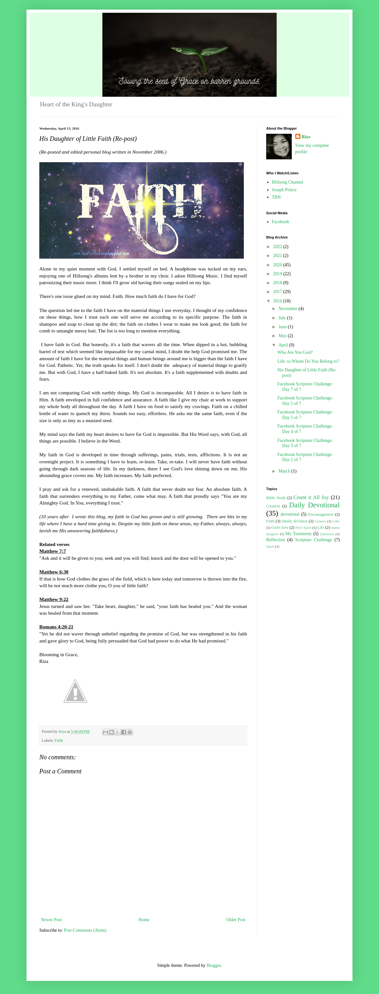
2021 (278, 255)
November (288, 308)
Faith (59, 740)
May (283, 335)
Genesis (320, 521)
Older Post (236, 919)
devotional (290, 514)
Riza (306, 136)
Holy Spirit (303, 527)
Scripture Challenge (313, 539)
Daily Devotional (314, 505)
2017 (278, 291)
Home (144, 919)
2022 (278, 246)
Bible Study (276, 498)
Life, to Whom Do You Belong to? (308, 361)
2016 (278, 301)
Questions (327, 534)
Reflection (275, 539)
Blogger (213, 965)
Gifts (336, 521)
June (283, 326)
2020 (278, 264)
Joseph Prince (284, 189)
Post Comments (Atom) (85, 930)
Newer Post (51, 919)
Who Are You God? (295, 352)
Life (320, 527)
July (282, 317)
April (283, 345)
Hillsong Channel (287, 182)
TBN (276, 197)
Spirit (270, 546)
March (284, 471)
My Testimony (298, 533)
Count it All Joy (311, 497)
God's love (280, 527)
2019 (278, 273)
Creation (273, 506)
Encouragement (320, 514)
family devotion (294, 521)
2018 (278, 282)
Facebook (280, 221)
